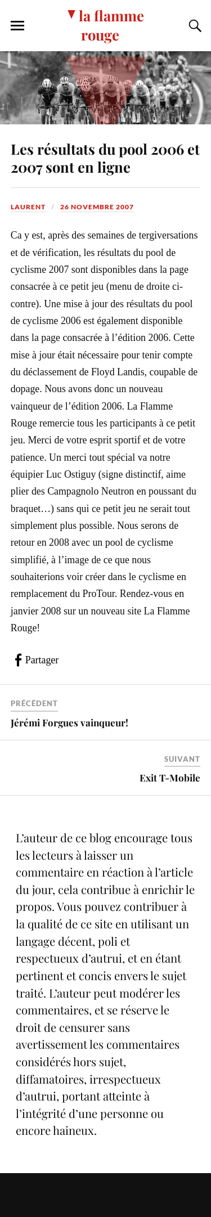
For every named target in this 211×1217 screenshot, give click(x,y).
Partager (42, 660)
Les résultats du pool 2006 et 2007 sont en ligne (105, 157)
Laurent (28, 207)
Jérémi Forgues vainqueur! (69, 722)
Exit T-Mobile (170, 777)
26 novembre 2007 (97, 207)
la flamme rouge (111, 25)
